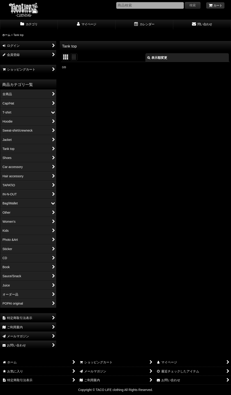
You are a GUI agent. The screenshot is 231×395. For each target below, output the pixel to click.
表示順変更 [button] (157, 57)
